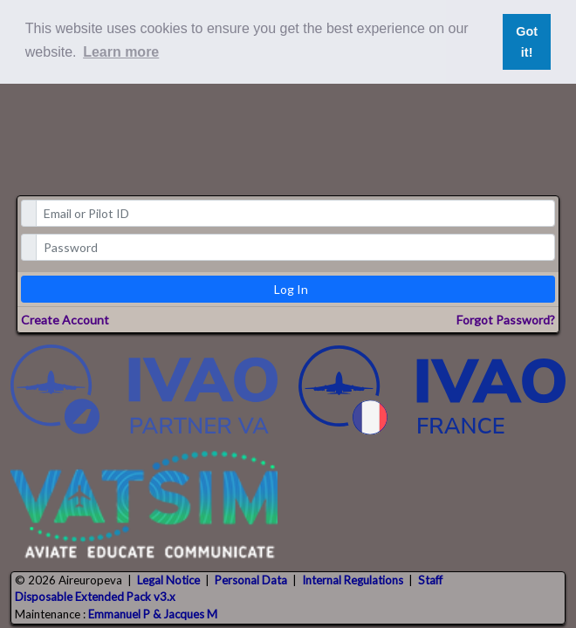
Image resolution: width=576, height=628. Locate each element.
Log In (291, 289)
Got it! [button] (527, 41)
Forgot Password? (505, 319)
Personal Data (251, 580)
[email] (296, 213)
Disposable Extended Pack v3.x (95, 597)
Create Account (65, 319)
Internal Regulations (352, 580)
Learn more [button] (121, 51)
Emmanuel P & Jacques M (152, 614)
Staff (430, 580)
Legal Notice (168, 580)
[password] (296, 247)
